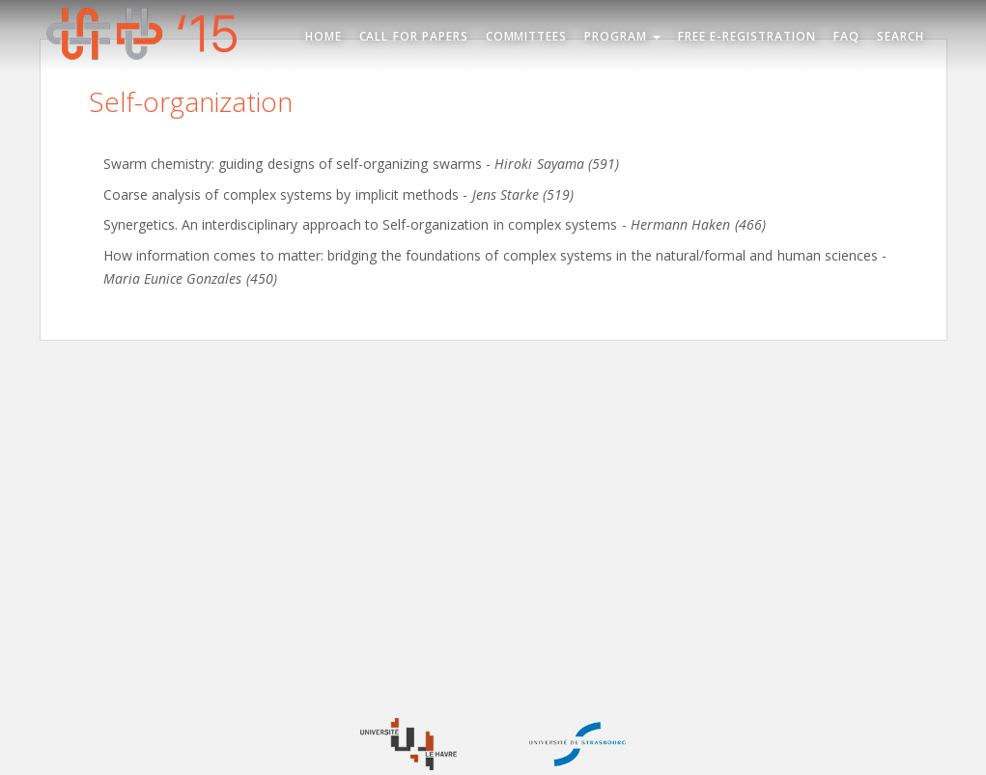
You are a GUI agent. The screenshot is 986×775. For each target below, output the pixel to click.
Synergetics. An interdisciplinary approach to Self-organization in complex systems (360, 224)
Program (622, 36)
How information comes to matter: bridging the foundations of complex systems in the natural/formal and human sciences (491, 255)
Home (323, 36)
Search (900, 36)
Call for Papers (413, 36)
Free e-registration (747, 36)
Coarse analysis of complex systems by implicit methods (281, 194)
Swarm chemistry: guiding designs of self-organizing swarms (292, 163)
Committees (527, 36)
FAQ (846, 36)
